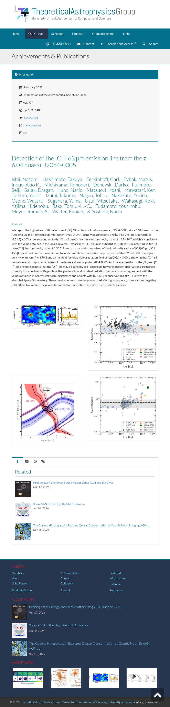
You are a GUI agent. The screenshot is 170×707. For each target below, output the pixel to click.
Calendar (115, 584)
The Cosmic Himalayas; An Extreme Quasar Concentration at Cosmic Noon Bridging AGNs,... (91, 525)
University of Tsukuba (121, 702)
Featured (115, 573)
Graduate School (104, 33)
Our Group (36, 33)
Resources (116, 590)
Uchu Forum (20, 583)
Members (18, 573)
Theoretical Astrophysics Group (40, 702)
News (15, 578)
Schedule (58, 33)
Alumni (65, 590)
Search (150, 44)
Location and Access (118, 44)
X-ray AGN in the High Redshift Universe (59, 504)
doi (25, 133)
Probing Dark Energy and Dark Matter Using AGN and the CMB (73, 482)
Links (128, 33)
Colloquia (67, 583)
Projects (79, 33)
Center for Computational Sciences (84, 702)
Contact (85, 44)
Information (117, 578)
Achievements (69, 573)
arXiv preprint (32, 125)
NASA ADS (31, 117)
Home (17, 33)
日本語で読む (58, 44)
